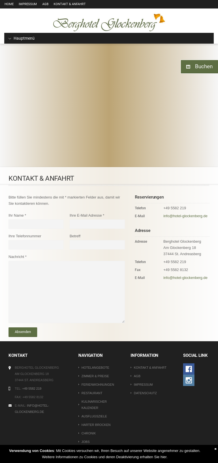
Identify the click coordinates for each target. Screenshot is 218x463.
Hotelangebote (95, 367)
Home (8, 4)
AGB (44, 4)
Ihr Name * (17, 215)
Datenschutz (145, 393)
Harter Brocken (95, 424)
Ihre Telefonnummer (25, 236)
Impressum (27, 4)
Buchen (203, 66)
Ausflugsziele (94, 416)
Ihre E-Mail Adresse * (87, 215)
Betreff (75, 236)
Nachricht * (18, 257)
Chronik (88, 433)
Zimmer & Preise (95, 376)
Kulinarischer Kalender (94, 404)
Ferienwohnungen (97, 384)
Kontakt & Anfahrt (67, 4)
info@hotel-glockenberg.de (185, 216)
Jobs (85, 441)
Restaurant (91, 393)
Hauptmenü (22, 38)
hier (163, 457)
